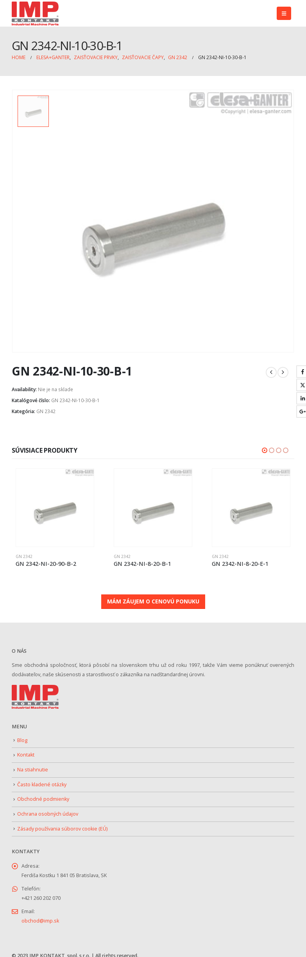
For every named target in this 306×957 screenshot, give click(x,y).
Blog (22, 740)
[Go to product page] (55, 508)
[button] (284, 13)
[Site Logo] (35, 13)
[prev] (271, 372)
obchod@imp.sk (40, 920)
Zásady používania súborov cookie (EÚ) (62, 828)
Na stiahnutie (32, 769)
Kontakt (25, 754)
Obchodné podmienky (43, 799)
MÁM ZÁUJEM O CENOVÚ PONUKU (153, 601)
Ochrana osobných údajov (47, 814)
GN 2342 (45, 411)
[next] (282, 372)
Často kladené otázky (41, 784)
